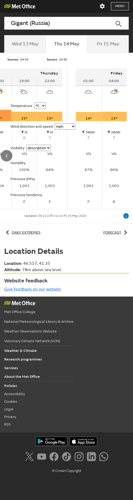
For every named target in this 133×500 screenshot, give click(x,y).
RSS (7, 424)
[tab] (25, 44)
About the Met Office (22, 376)
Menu (119, 6)
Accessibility (14, 394)
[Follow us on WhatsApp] (103, 457)
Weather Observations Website (30, 331)
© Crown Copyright (66, 471)
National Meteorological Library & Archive (39, 321)
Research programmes (23, 359)
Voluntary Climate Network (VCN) (32, 341)
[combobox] (56, 23)
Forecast (116, 232)
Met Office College (19, 312)
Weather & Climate (20, 350)
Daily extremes (22, 232)
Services (11, 368)
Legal (8, 409)
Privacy (10, 417)
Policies (10, 386)
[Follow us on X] (30, 457)
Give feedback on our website (32, 289)
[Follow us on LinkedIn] (92, 457)
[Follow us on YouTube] (42, 457)
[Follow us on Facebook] (55, 457)
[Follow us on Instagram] (80, 457)
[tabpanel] (101, 137)
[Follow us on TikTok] (67, 457)
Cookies (10, 401)
